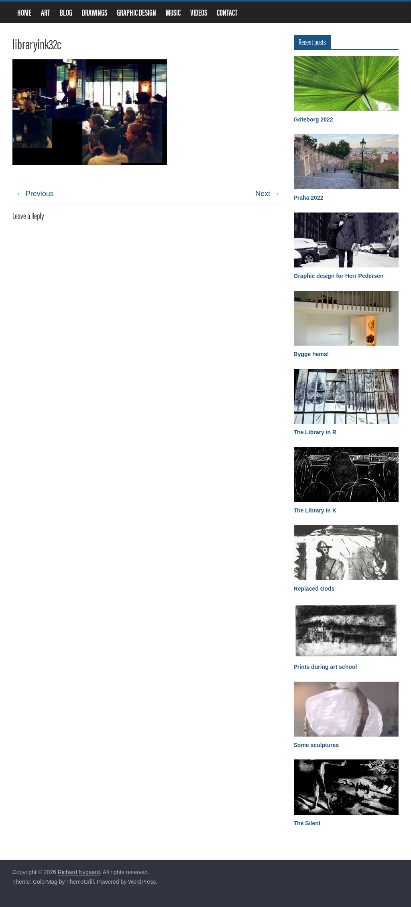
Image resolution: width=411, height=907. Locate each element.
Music (173, 12)
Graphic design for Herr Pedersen (339, 276)
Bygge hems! (311, 354)
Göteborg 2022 (313, 119)
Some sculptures (316, 745)
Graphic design (136, 12)
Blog (66, 12)
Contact (227, 12)
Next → (267, 194)
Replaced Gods (314, 588)
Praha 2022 (309, 197)
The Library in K (315, 510)
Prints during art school (325, 667)
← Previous (35, 194)
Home (24, 12)
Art (45, 12)
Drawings (94, 12)
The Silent (307, 823)
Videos (198, 12)
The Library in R (315, 432)
